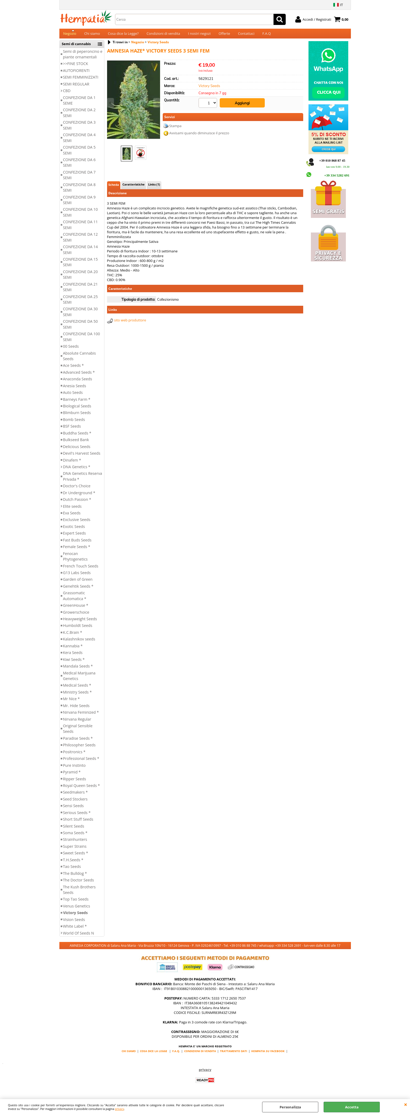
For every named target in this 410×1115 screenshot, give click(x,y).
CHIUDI (405, 1104)
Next (156, 103)
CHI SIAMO (129, 1054)
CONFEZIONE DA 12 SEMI (80, 240)
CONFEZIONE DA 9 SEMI (79, 203)
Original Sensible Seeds (77, 731)
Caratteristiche (133, 188)
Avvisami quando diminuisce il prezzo (199, 135)
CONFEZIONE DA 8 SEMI (79, 190)
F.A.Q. (176, 1054)
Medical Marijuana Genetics (79, 679)
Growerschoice (76, 615)
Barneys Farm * (77, 402)
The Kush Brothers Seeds (79, 893)
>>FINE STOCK (75, 67)
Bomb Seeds (74, 422)
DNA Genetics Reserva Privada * (82, 479)
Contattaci (246, 35)
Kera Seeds (73, 655)
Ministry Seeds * (77, 695)
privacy (119, 1109)
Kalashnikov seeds (79, 642)
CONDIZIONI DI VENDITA (200, 1054)
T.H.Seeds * (73, 863)
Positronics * (74, 754)
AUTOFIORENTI (76, 73)
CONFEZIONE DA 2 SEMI (79, 116)
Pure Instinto (74, 768)
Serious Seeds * (77, 815)
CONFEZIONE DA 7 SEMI (79, 178)
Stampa (175, 128)
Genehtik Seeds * (78, 589)
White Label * (75, 929)
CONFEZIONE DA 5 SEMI (79, 153)
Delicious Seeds (76, 449)
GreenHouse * (75, 608)
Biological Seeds (77, 409)
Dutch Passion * (77, 502)
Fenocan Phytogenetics (75, 559)
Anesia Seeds (74, 388)
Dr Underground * (79, 495)
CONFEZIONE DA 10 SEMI (80, 215)
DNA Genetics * (76, 469)
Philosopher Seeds (79, 748)
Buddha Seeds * (77, 436)
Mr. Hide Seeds (76, 708)
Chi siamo (92, 35)
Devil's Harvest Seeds (81, 456)
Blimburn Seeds (77, 416)
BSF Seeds (72, 429)
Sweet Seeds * (75, 856)
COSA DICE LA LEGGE (153, 1054)
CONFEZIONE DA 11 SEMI (80, 228)
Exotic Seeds (74, 529)
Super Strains (75, 849)
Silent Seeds (73, 829)
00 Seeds (71, 349)
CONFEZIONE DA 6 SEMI (79, 165)
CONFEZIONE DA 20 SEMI (80, 277)
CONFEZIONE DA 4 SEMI (79, 141)
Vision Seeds (74, 922)
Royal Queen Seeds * (81, 788)
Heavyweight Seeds (80, 622)
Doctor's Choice (77, 489)
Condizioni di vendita (163, 35)
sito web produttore (130, 323)
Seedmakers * (75, 795)
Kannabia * (73, 649)
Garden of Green (78, 582)
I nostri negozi (199, 35)
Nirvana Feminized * (81, 715)
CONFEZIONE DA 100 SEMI (81, 340)
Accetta (352, 1107)
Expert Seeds (74, 536)
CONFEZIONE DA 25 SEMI (80, 302)
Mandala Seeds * (78, 669)
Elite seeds (72, 509)
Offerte (224, 35)
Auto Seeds (73, 395)
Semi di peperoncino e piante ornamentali (83, 57)
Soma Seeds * (75, 835)
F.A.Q (266, 35)
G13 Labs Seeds (77, 575)
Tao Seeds (72, 869)
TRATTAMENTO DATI (233, 1054)
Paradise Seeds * (78, 741)
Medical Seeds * (77, 688)
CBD (67, 93)
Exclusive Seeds (76, 523)
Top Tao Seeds (76, 902)
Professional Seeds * (81, 761)
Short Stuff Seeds (78, 822)
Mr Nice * (71, 702)
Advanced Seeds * (79, 375)
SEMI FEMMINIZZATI (80, 80)
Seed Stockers (75, 802)
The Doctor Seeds (78, 883)
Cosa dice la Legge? (123, 35)
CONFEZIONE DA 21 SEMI (80, 290)
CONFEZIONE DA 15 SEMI (80, 265)
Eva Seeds (72, 516)
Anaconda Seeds (77, 382)
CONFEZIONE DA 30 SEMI (80, 315)
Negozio (69, 35)
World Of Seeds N (78, 936)
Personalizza (290, 1107)
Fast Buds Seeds (77, 543)
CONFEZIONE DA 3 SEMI (79, 128)
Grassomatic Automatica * (74, 599)
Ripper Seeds (74, 782)
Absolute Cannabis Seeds (79, 359)
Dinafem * (72, 463)
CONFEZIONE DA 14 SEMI (80, 252)
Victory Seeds (75, 916)
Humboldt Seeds (77, 628)
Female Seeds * (76, 550)
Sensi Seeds (73, 809)
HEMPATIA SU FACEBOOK (268, 1054)
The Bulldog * (75, 876)
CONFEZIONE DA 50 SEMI (80, 327)
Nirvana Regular (77, 722)
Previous (110, 103)
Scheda (113, 188)
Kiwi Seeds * (74, 662)
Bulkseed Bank (76, 443)
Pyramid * (72, 775)
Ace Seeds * (73, 368)
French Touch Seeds (80, 569)
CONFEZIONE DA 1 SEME (79, 103)
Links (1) (154, 188)
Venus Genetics (76, 909)
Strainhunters (75, 842)
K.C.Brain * (72, 635)
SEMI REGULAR (76, 87)
